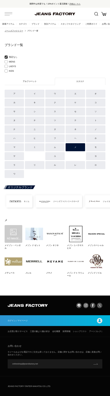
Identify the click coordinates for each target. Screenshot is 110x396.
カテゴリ (23, 24)
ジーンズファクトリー (14, 31)
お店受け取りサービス (18, 331)
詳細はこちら (75, 4)
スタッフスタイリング (71, 24)
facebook (92, 305)
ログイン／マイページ (55, 320)
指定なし (11, 57)
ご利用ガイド (91, 24)
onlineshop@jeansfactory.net (25, 364)
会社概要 (56, 331)
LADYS (10, 66)
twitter (99, 305)
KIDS (9, 70)
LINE (79, 305)
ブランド (35, 24)
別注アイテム (50, 24)
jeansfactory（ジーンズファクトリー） (55, 13)
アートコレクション (98, 331)
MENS (10, 61)
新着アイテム (8, 24)
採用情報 (67, 331)
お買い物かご (103, 14)
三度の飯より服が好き (40, 331)
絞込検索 (96, 14)
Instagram (85, 305)
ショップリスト (80, 331)
